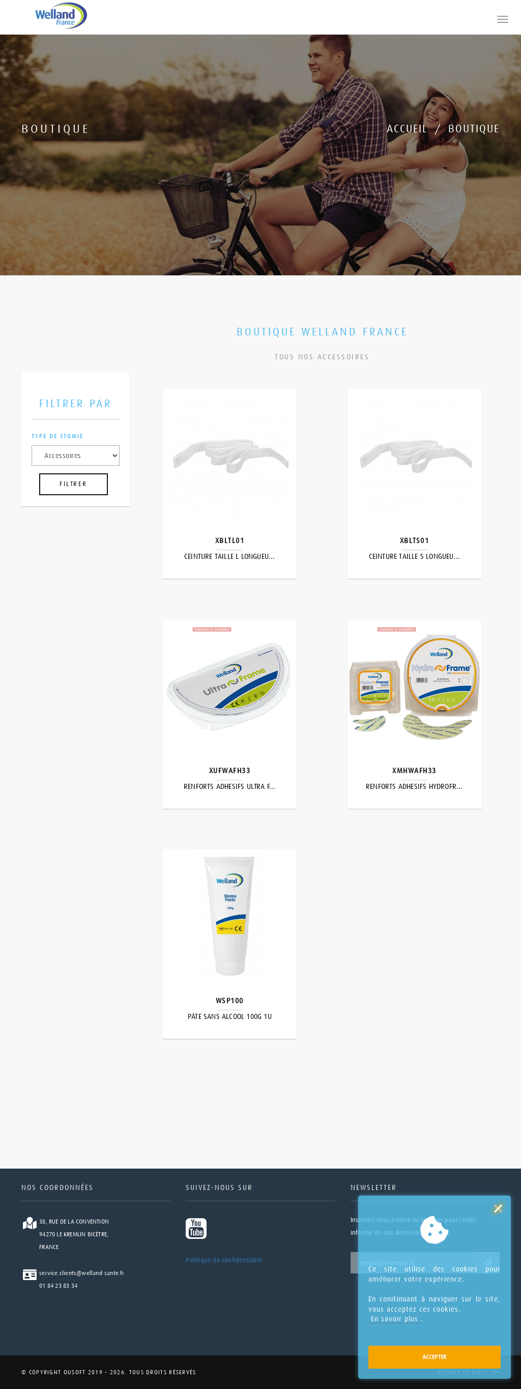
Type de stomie (57, 436)
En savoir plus (394, 1319)
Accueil (407, 129)
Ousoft (73, 1372)
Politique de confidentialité (224, 1260)
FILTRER (74, 484)
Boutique (474, 129)
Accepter (434, 1356)
